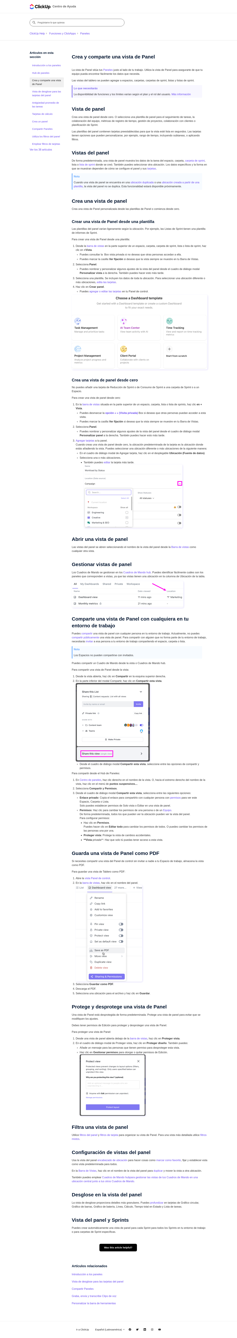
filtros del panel (88, 1135)
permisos (175, 797)
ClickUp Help (37, 33)
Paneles (85, 33)
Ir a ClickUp (82, 1329)
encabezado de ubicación (112, 1160)
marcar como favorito (168, 1160)
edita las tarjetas (106, 282)
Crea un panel (40, 121)
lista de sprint (87, 164)
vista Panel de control (97, 878)
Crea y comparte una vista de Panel (46, 82)
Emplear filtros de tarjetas (46, 143)
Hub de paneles (40, 72)
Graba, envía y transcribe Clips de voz (94, 1296)
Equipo (167, 810)
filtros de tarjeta (109, 1135)
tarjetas (151, 168)
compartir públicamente (85, 637)
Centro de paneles (90, 780)
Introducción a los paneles (87, 1274)
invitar (89, 641)
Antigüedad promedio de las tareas (45, 104)
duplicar (158, 1170)
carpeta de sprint (195, 160)
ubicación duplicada (142, 182)
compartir (86, 633)
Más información (181, 94)
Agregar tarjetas (85, 440)
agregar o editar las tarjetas (105, 291)
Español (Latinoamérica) (110, 1329)
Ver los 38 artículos (41, 149)
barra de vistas (95, 246)
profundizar (156, 1202)
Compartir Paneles (83, 1288)
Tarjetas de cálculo (42, 113)
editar (107, 462)
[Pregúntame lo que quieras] (77, 22)
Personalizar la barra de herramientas (94, 1303)
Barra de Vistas (87, 1170)
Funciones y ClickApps (62, 33)
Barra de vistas (180, 547)
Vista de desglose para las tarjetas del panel (97, 1281)
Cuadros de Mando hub (137, 572)
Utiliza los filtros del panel (46, 136)
